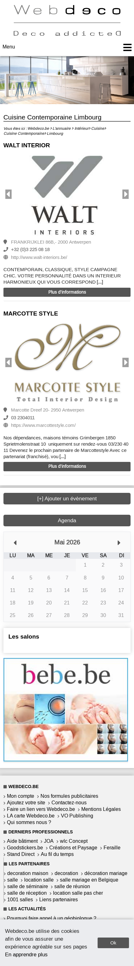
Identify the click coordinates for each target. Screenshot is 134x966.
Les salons (23, 636)
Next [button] (126, 194)
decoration (66, 873)
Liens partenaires (58, 899)
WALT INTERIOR (26, 145)
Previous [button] (8, 194)
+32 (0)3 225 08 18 (30, 249)
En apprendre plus (26, 954)
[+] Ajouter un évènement (67, 499)
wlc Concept (74, 841)
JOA (49, 841)
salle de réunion (72, 886)
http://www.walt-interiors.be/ (39, 257)
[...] (100, 282)
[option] (67, 195)
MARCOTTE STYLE (30, 313)
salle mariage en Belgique (89, 880)
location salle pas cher (78, 893)
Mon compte (20, 796)
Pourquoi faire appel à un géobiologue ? (51, 918)
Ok (113, 942)
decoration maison (27, 873)
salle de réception (27, 893)
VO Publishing (77, 815)
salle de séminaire (27, 886)
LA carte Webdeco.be (31, 815)
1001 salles (20, 899)
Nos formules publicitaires (69, 796)
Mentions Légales (101, 809)
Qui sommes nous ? (29, 822)
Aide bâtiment (22, 841)
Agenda (67, 520)
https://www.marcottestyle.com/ (43, 425)
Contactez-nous (69, 802)
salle (12, 880)
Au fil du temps (57, 854)
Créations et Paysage (73, 847)
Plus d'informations (67, 292)
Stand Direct (21, 854)
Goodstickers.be (25, 847)
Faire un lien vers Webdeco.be (41, 809)
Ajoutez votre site (26, 802)
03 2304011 (23, 418)
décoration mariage (105, 873)
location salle (39, 880)
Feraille (112, 847)
